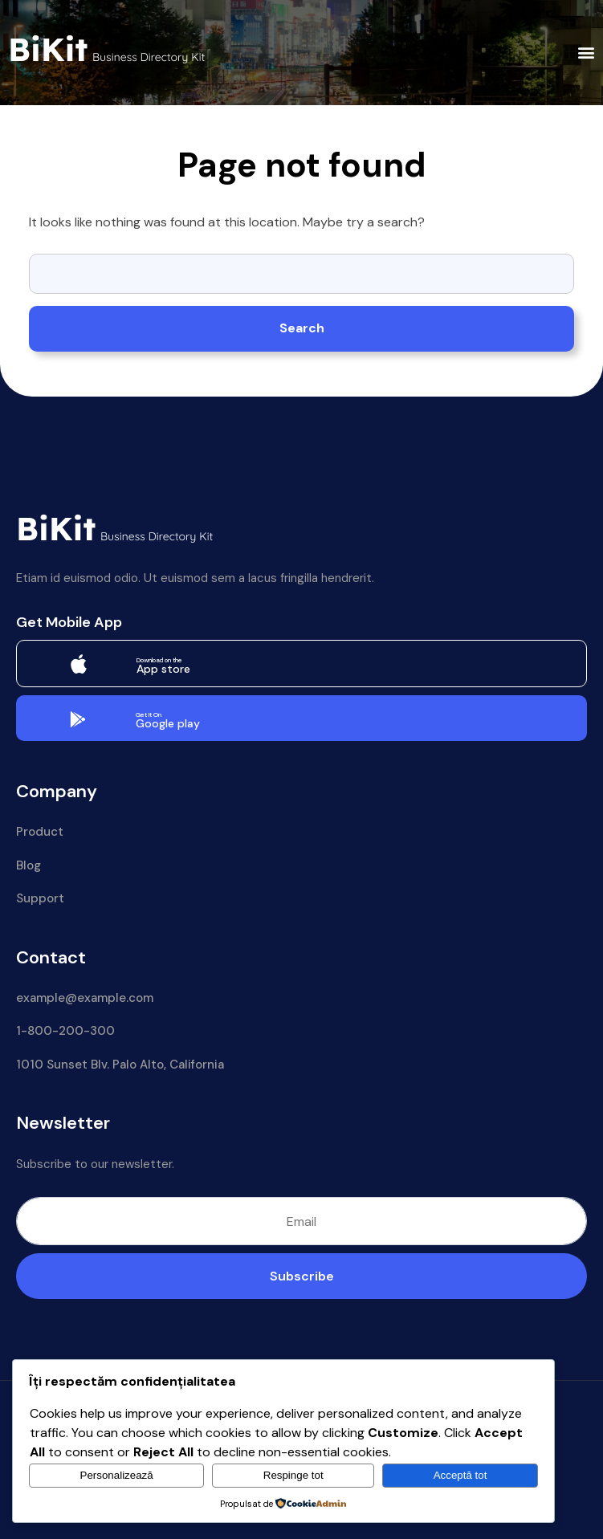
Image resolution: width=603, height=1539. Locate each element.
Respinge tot (293, 1475)
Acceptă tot (460, 1475)
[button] (586, 52)
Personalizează (116, 1475)
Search (301, 328)
